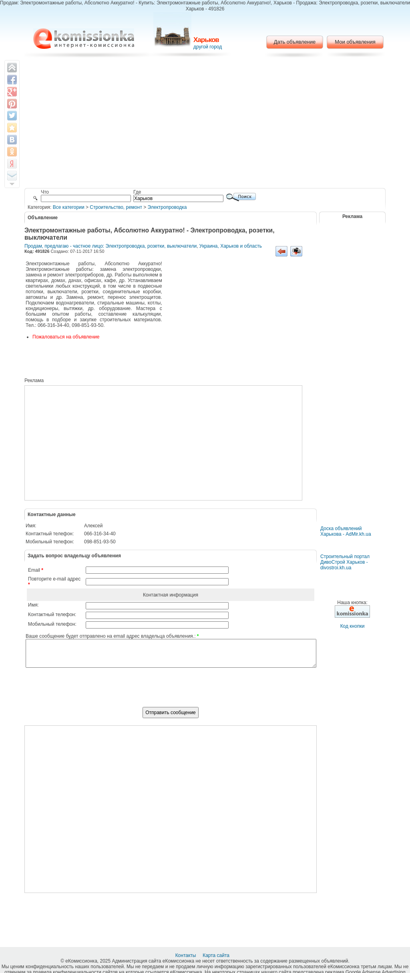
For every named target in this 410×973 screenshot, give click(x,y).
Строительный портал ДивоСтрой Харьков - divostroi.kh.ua (345, 562)
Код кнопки (352, 626)
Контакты (186, 955)
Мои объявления (355, 42)
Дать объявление (295, 42)
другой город (207, 47)
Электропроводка (167, 207)
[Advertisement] (205, 124)
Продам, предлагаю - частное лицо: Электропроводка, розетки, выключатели (110, 246)
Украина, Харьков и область (230, 246)
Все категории (68, 207)
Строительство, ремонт (116, 207)
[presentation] (170, 691)
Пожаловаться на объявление (65, 337)
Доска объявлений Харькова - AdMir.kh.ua (345, 531)
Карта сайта (217, 955)
